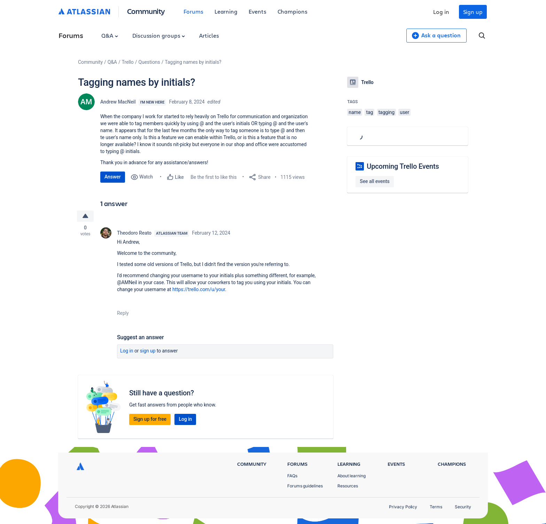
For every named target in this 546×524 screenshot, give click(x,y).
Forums (193, 11)
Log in (441, 11)
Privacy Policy (403, 506)
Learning (225, 11)
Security (463, 506)
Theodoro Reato (134, 233)
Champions (292, 11)
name (355, 112)
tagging (387, 112)
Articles (209, 35)
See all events (374, 181)
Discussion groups (158, 35)
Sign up (473, 11)
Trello (128, 62)
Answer (112, 177)
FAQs (292, 475)
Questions (149, 62)
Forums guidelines (305, 485)
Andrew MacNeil (118, 102)
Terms (436, 506)
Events (257, 11)
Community (146, 11)
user (404, 112)
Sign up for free (149, 419)
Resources (347, 485)
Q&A (109, 35)
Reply (123, 313)
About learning (351, 475)
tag (369, 112)
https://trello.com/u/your (198, 289)
